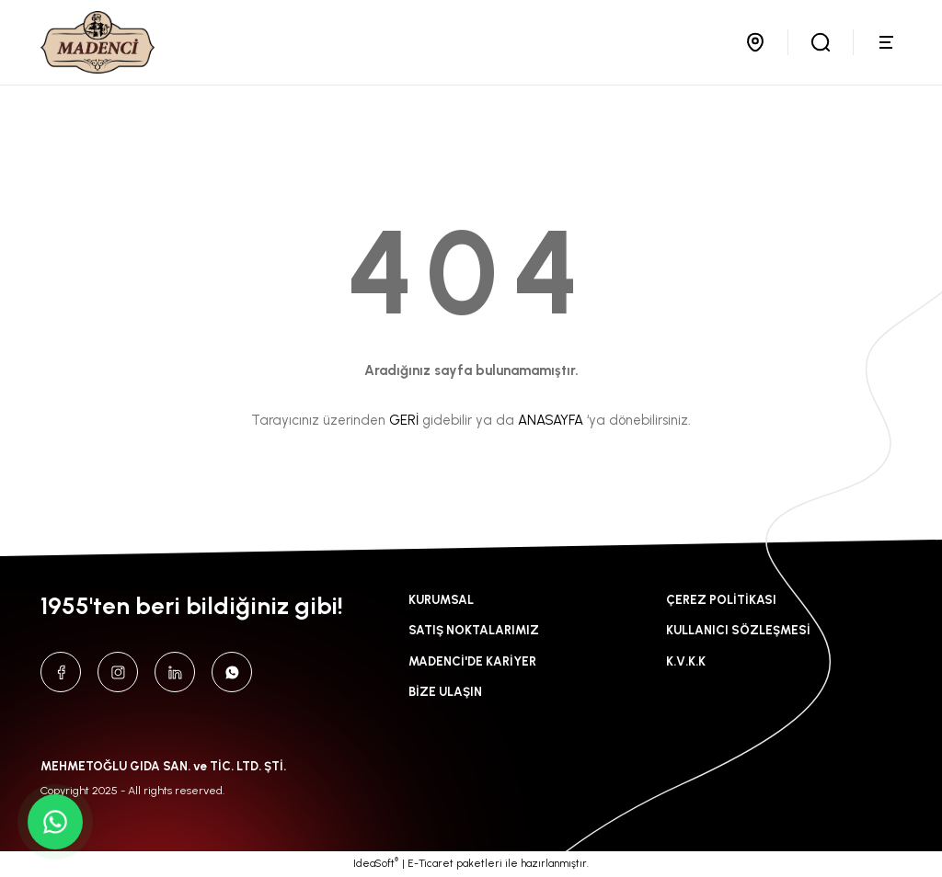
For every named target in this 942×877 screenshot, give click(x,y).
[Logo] (97, 42)
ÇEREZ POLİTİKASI (721, 599)
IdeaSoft (375, 863)
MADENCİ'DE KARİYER (472, 661)
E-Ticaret (431, 863)
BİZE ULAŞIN (445, 691)
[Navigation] (889, 42)
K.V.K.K (686, 661)
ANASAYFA (550, 420)
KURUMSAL (441, 599)
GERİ (404, 420)
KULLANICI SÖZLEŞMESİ (738, 629)
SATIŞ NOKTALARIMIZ (473, 629)
